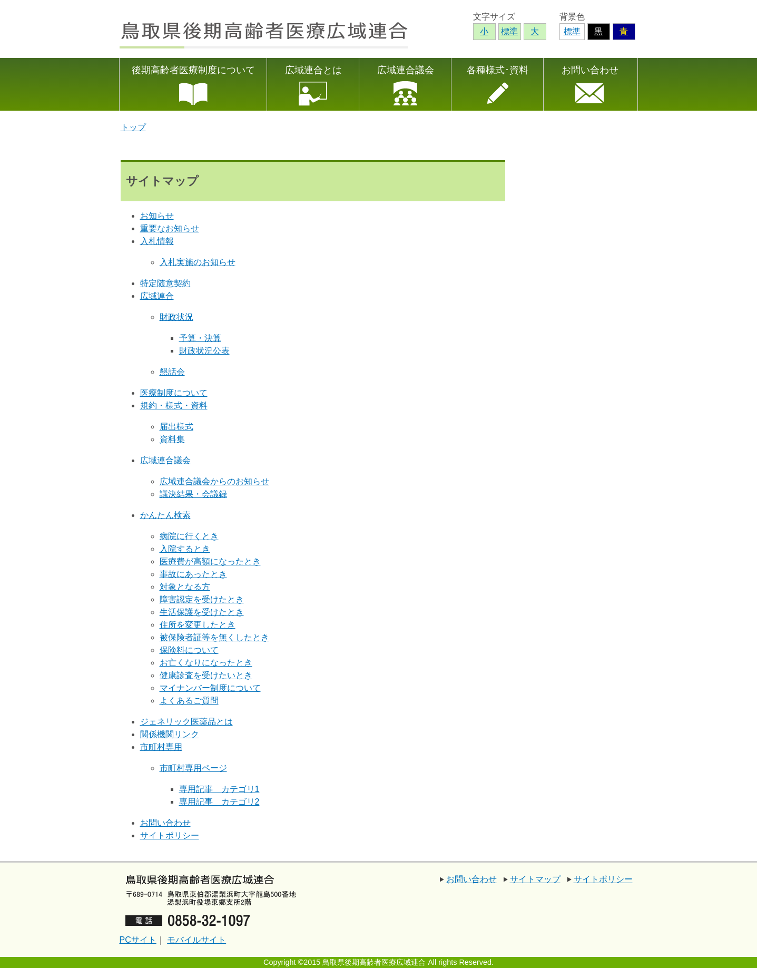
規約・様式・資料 (174, 405)
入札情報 (157, 241)
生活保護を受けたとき (202, 612)
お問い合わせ (590, 70)
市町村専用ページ (193, 768)
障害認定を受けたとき (202, 599)
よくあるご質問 (189, 700)
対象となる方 (185, 586)
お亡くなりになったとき (206, 662)
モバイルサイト (196, 939)
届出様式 (176, 426)
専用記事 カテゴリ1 (219, 789)
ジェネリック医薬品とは (186, 721)
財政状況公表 (204, 350)
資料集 (172, 439)
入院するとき (185, 548)
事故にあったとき (193, 574)
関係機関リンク (169, 734)
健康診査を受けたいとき (206, 675)
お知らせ (157, 215)
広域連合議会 (405, 70)
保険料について (189, 650)
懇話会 (172, 371)
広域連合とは (313, 70)
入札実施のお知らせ (197, 262)
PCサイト (138, 939)
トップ (133, 127)
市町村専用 (161, 746)
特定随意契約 (165, 283)
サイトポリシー (169, 835)
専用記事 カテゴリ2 (219, 801)
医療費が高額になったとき (210, 561)
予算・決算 (200, 338)
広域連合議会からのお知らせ (214, 481)
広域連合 (157, 295)
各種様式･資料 (497, 70)
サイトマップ (535, 879)
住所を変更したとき (197, 624)
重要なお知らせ (169, 228)
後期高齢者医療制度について (193, 70)
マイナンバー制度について (210, 687)
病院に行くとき (189, 536)
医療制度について (174, 392)
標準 (572, 31)
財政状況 (176, 316)
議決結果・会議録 (193, 494)
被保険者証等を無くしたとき (214, 637)
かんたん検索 (165, 515)
